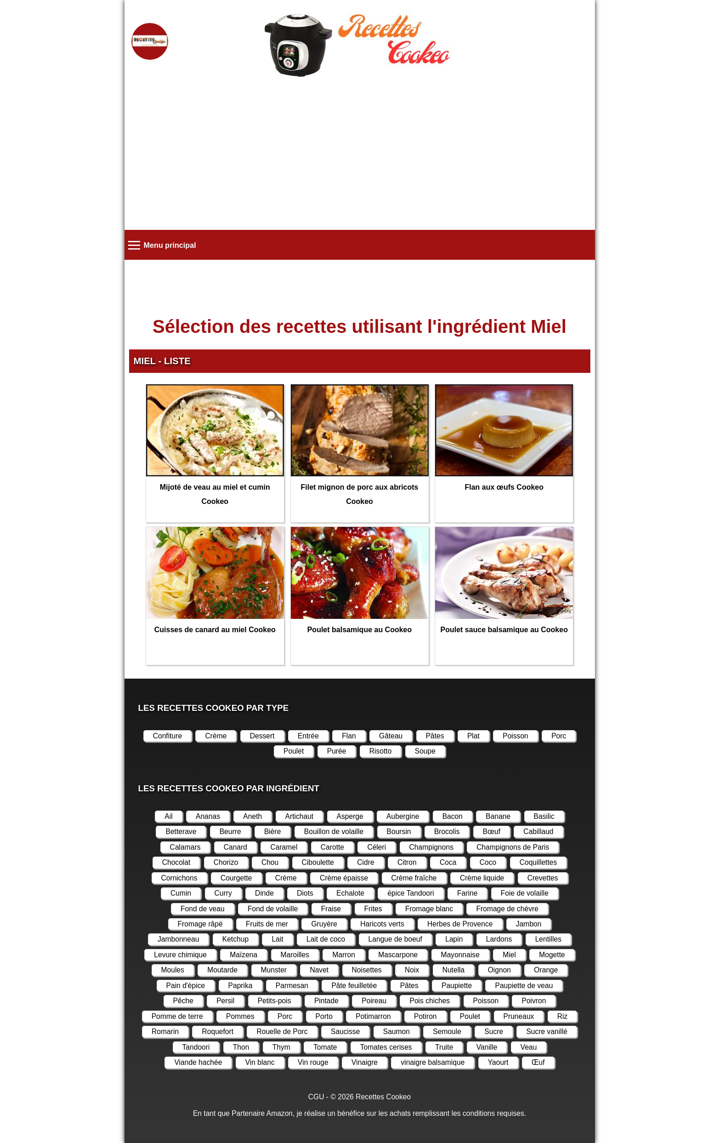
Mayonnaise (460, 955)
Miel (509, 955)
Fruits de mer (267, 924)
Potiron (425, 1016)
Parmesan (292, 985)
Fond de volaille (273, 909)
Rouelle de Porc (281, 1031)
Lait (277, 939)
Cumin (180, 893)
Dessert (262, 736)
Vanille (487, 1047)
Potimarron (373, 1016)
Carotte (332, 847)
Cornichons (179, 878)
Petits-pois (274, 1001)
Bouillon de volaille (333, 831)
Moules (172, 970)
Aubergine (402, 816)
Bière (272, 831)
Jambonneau (178, 939)
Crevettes (542, 878)
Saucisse (345, 1031)
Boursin (399, 831)
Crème (215, 736)
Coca (448, 862)
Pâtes (435, 736)
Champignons (431, 847)
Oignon (499, 970)
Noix (412, 970)
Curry (223, 893)
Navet (319, 970)
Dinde (264, 893)
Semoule (447, 1031)
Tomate (325, 1047)
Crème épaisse (344, 878)
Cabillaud (538, 831)
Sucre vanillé (546, 1031)
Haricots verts (382, 924)
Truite (444, 1047)
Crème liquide (482, 878)
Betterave (180, 831)
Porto (324, 1016)
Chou (269, 862)
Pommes (240, 1016)
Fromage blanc (429, 909)
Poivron (533, 1001)
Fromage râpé (200, 924)
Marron (343, 955)
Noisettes (367, 970)
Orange (546, 970)
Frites (373, 909)
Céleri (376, 847)
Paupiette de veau (524, 985)
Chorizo (226, 862)
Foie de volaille (525, 893)
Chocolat (176, 862)
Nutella (453, 970)
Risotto (380, 751)
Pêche (183, 1001)
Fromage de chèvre (507, 909)
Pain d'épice (185, 985)
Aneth (252, 816)
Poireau (374, 1001)
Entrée (308, 736)
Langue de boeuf (395, 939)
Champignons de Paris (512, 847)
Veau (529, 1047)
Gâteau (390, 736)
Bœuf (491, 831)
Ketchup (235, 939)
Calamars (185, 847)
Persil (225, 1001)
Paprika (240, 985)
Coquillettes (538, 862)
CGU (316, 1097)
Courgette (236, 878)
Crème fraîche (414, 878)
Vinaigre (364, 1062)
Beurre (230, 831)
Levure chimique (180, 955)
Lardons (499, 939)
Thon (241, 1047)
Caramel (283, 847)
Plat (473, 736)
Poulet (293, 751)
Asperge (350, 816)
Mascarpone (398, 955)
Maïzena (243, 955)
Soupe (425, 751)
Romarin (165, 1031)
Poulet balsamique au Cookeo (359, 630)
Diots (305, 893)
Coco (488, 862)
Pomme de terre (177, 1016)
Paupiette (457, 985)
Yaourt (498, 1062)
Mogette (552, 955)
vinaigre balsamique (432, 1062)
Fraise (331, 909)
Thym (281, 1047)
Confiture (167, 736)
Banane (498, 816)
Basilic (544, 816)
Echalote (350, 893)
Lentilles (548, 939)
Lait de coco (325, 939)
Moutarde (222, 970)
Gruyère (324, 924)
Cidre (365, 862)
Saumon (396, 1031)
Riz (562, 1016)
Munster (274, 970)
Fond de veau (203, 909)
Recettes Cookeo (383, 1097)
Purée (336, 751)
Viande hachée (198, 1062)
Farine (467, 893)
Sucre (493, 1031)
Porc (558, 736)
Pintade (326, 1001)
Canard (235, 847)
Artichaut (299, 816)
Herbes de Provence (460, 924)
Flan (349, 736)
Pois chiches (429, 1001)
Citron (407, 862)
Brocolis (447, 831)
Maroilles (295, 955)
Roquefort (217, 1031)
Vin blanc (260, 1062)
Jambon (529, 924)
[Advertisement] (360, 156)
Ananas (208, 816)
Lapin (454, 939)
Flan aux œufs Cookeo (503, 487)
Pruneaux (519, 1016)
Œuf (538, 1062)
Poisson (515, 736)
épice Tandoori (410, 893)
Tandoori (196, 1047)
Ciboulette (318, 862)
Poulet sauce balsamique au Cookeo (504, 630)
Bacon (452, 816)
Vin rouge (313, 1062)
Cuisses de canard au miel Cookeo (215, 630)
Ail (168, 816)
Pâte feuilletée (354, 985)
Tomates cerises (386, 1047)
